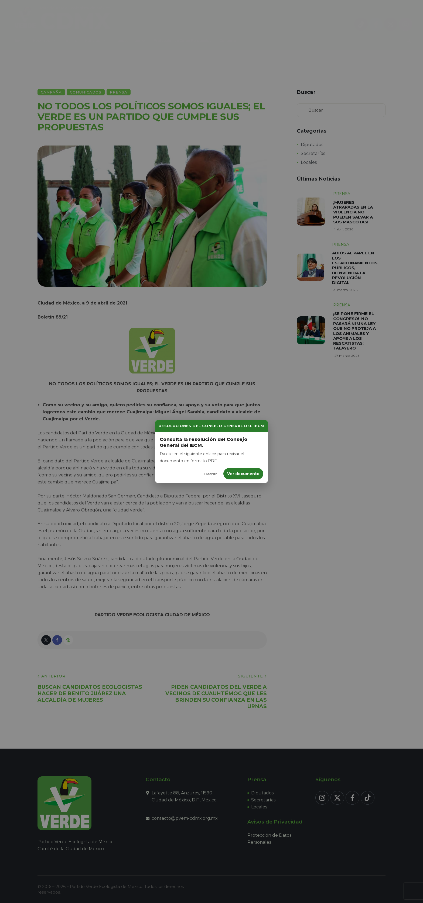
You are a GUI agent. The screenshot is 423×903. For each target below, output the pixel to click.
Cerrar (210, 473)
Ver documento (243, 473)
